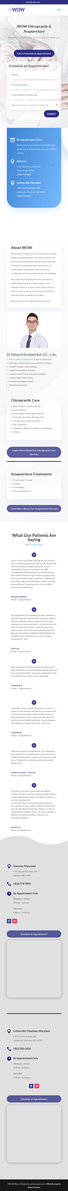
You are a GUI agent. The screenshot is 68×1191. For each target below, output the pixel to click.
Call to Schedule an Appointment (34, 54)
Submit (51, 113)
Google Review (36, 544)
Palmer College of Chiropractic (21, 359)
